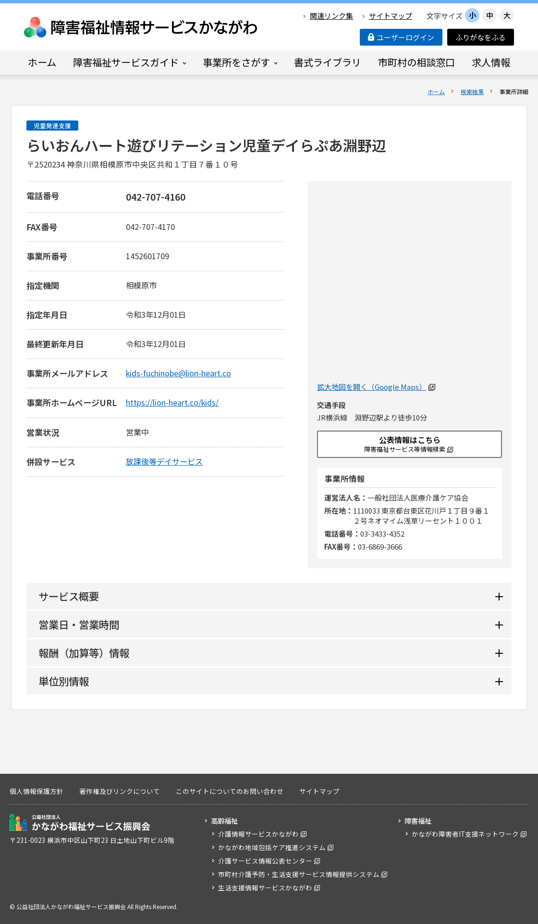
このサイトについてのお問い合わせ (229, 791)
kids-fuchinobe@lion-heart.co (178, 373)
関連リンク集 (331, 15)
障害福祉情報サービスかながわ (141, 27)
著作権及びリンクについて (119, 791)
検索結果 (472, 91)
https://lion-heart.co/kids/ (172, 402)
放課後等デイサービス (164, 461)
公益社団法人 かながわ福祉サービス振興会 (80, 822)
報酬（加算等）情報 (83, 652)
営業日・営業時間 (78, 624)
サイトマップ (390, 15)
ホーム (436, 91)
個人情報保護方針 (36, 791)
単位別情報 (63, 680)
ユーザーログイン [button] (401, 37)
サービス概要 (68, 595)
